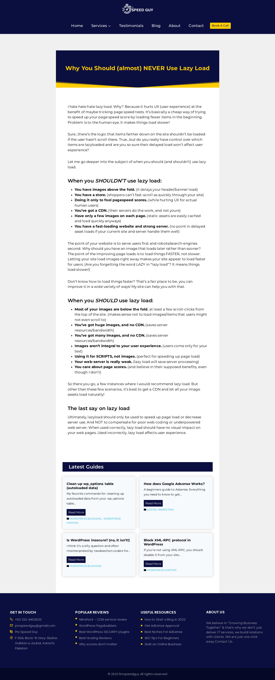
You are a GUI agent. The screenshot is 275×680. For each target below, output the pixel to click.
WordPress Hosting (162, 570)
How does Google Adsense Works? (174, 484)
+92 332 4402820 (28, 619)
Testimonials (131, 25)
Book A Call (220, 25)
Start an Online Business (163, 644)
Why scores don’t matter (98, 644)
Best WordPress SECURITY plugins (104, 632)
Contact (196, 25)
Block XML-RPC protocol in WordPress (167, 542)
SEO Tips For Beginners (162, 638)
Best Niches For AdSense (164, 632)
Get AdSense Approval (162, 625)
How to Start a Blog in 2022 (165, 619)
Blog (156, 25)
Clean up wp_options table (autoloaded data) (90, 486)
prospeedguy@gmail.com (35, 625)
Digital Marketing (160, 509)
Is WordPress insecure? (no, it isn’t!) (98, 540)
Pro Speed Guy (26, 632)
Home (77, 25)
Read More (77, 513)
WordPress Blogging (86, 518)
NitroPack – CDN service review (103, 619)
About (174, 25)
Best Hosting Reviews (95, 638)
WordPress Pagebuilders (98, 625)
